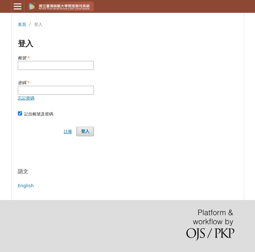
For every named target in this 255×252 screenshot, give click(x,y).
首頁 (22, 24)
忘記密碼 (26, 98)
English (26, 185)
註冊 (68, 131)
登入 (85, 131)
